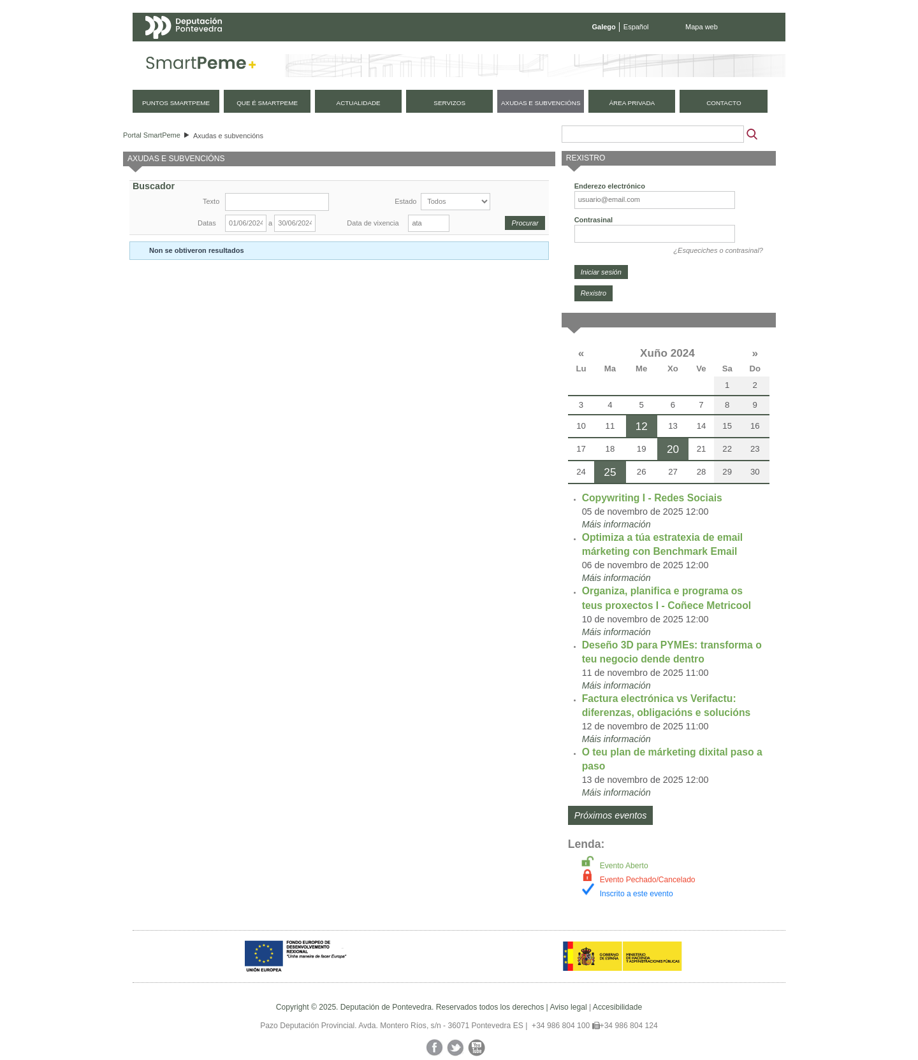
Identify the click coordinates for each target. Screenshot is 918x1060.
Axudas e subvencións (228, 136)
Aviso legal (568, 1007)
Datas (207, 223)
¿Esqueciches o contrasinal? (718, 250)
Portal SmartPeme (151, 135)
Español (636, 27)
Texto (211, 201)
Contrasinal (593, 220)
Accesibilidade (617, 1007)
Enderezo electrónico (609, 186)
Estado (405, 201)
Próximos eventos (610, 815)
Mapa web (701, 27)
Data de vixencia (372, 223)
